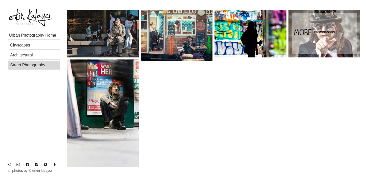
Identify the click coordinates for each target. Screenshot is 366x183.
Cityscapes (20, 45)
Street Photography (27, 65)
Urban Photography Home (32, 35)
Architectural (21, 55)
